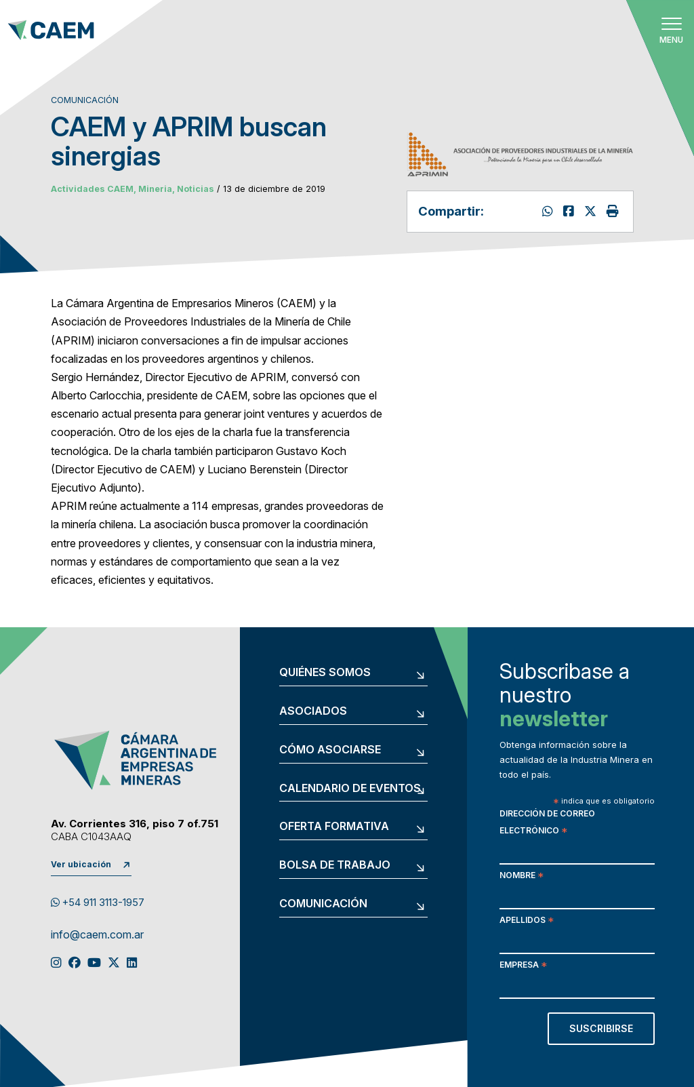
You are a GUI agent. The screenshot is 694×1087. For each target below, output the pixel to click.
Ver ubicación (81, 864)
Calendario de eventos (350, 789)
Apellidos (526, 921)
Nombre (521, 876)
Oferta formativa (334, 827)
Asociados (313, 711)
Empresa (523, 966)
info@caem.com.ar (97, 935)
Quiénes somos (325, 673)
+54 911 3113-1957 (97, 902)
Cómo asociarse (330, 750)
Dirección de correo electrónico (547, 823)
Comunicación (323, 904)
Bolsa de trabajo (334, 865)
